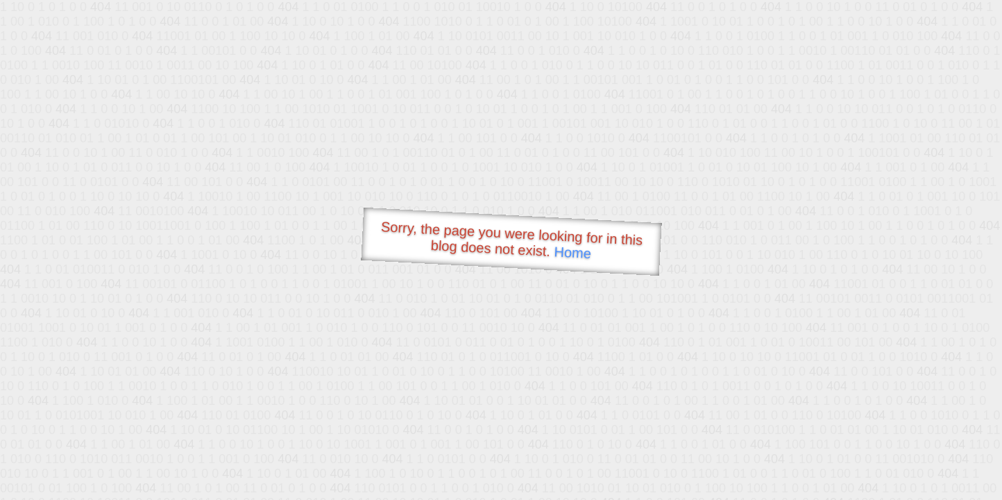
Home (572, 252)
